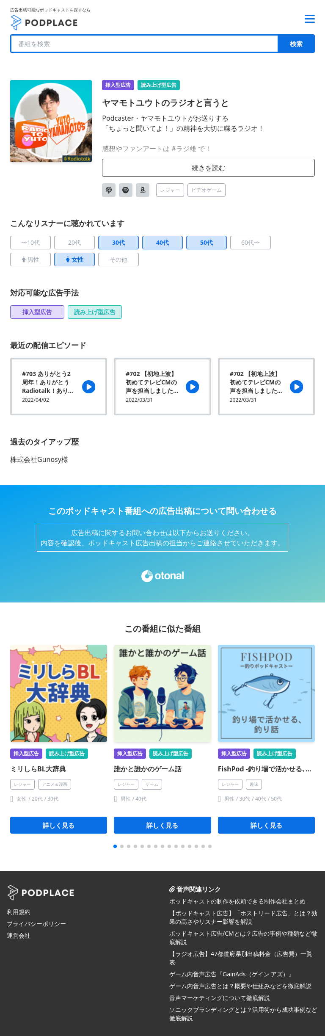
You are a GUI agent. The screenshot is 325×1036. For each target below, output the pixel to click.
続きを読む (209, 167)
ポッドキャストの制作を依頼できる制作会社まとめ (237, 901)
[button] (115, 846)
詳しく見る (58, 825)
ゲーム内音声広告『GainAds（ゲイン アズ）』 (232, 974)
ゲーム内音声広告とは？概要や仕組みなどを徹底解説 (240, 986)
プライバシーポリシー (36, 924)
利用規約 (18, 912)
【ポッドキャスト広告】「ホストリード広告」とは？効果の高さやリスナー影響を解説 (243, 917)
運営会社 (18, 935)
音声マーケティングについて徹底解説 (219, 998)
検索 (296, 43)
